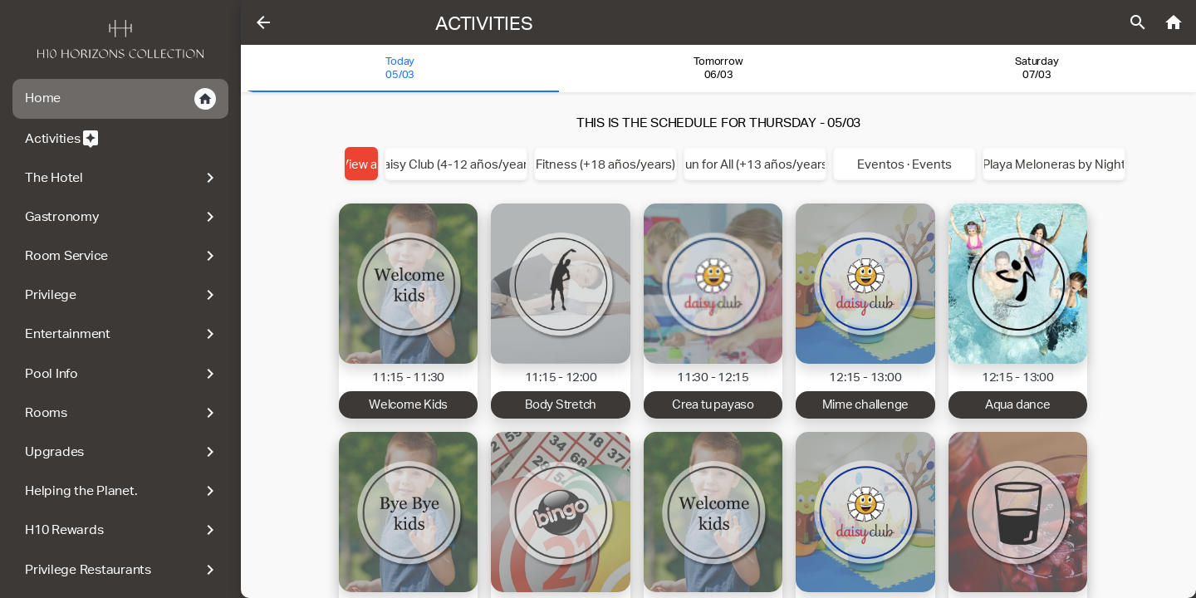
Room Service (122, 256)
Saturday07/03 (1036, 68)
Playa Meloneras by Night (1054, 164)
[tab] (400, 69)
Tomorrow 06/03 (718, 68)
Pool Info (122, 374)
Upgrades (122, 452)
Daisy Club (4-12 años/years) (456, 164)
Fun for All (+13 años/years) (755, 164)
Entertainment (122, 334)
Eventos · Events (904, 164)
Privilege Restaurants (122, 570)
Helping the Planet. (122, 491)
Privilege (122, 295)
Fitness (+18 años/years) (605, 164)
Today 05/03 (399, 68)
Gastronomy (122, 217)
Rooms (122, 413)
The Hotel (122, 178)
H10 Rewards (122, 530)
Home (120, 99)
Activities (62, 139)
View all (361, 164)
